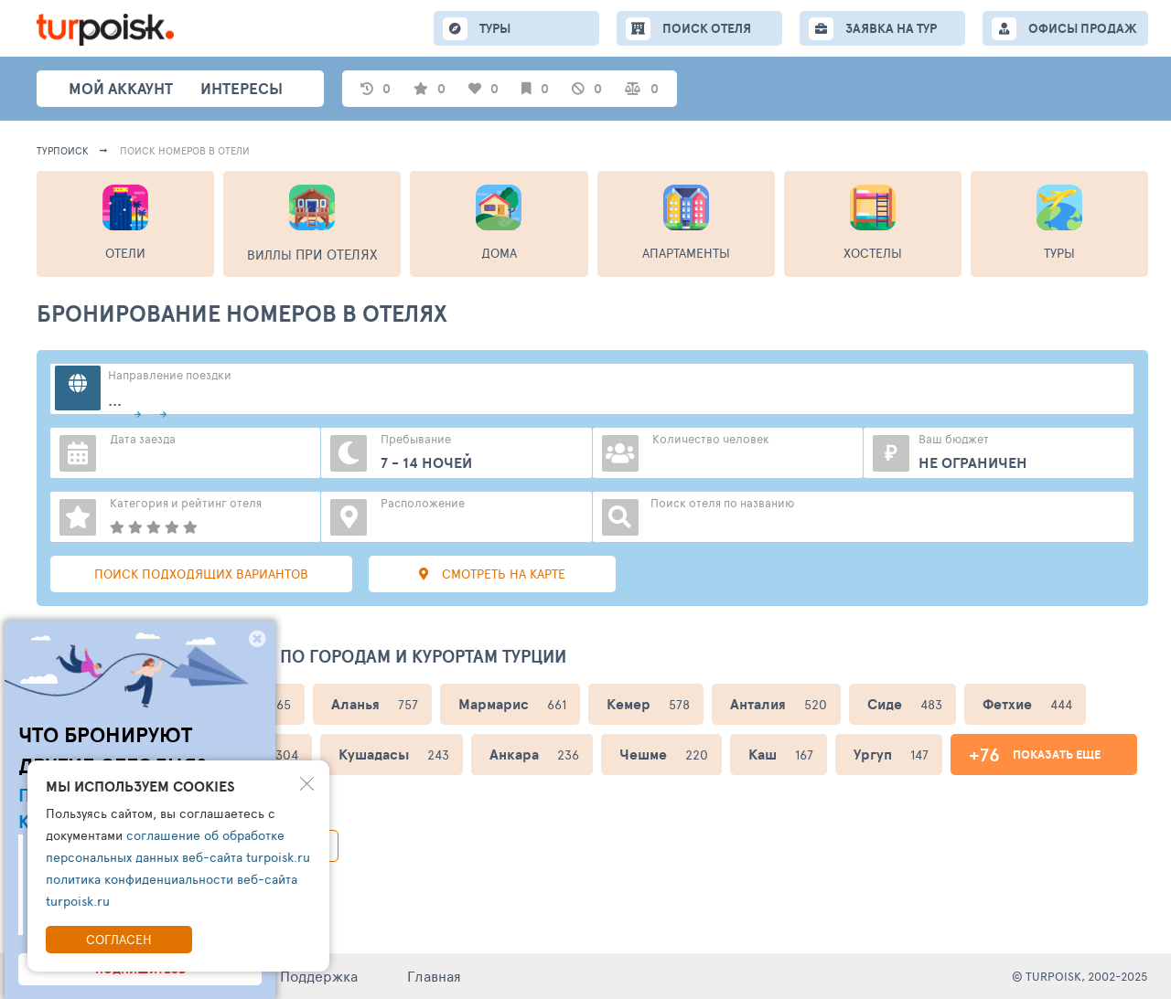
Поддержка (319, 975)
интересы (241, 88)
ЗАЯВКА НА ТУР (891, 28)
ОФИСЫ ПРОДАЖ (1082, 28)
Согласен (119, 939)
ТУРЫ (494, 28)
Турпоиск (63, 150)
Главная (434, 975)
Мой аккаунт (121, 88)
